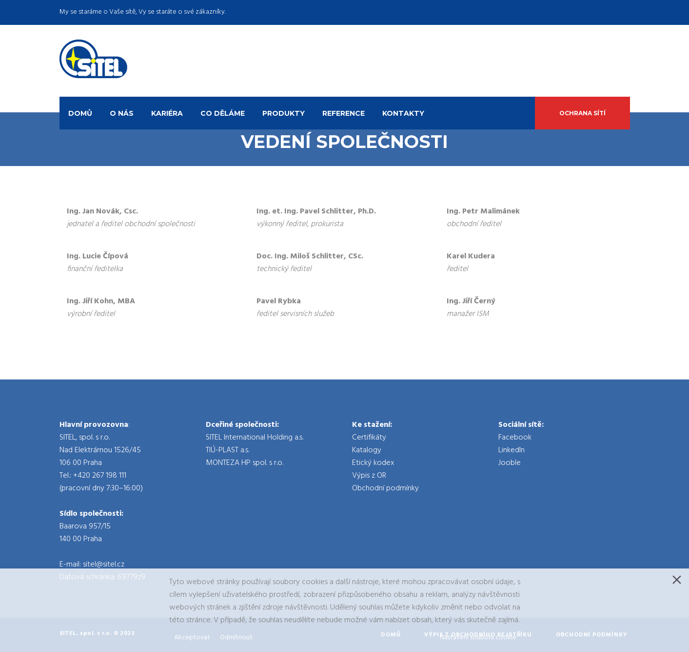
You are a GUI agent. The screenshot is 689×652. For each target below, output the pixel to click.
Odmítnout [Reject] (236, 637)
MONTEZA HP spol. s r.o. (244, 463)
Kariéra (167, 113)
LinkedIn (511, 450)
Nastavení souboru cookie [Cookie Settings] (478, 637)
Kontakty (403, 113)
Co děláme (222, 113)
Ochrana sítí (582, 113)
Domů (80, 113)
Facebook (515, 437)
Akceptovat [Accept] (192, 637)
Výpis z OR (369, 475)
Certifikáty (369, 437)
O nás (122, 113)
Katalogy (366, 450)
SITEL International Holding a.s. (254, 437)
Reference (343, 113)
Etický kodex (373, 463)
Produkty (283, 113)
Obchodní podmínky (385, 488)
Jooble (509, 463)
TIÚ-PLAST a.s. (227, 450)
